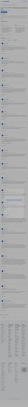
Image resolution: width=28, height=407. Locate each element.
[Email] (14, 197)
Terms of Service (10, 216)
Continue (14, 200)
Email (7, 195)
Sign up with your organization (10, 212)
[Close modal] (22, 190)
